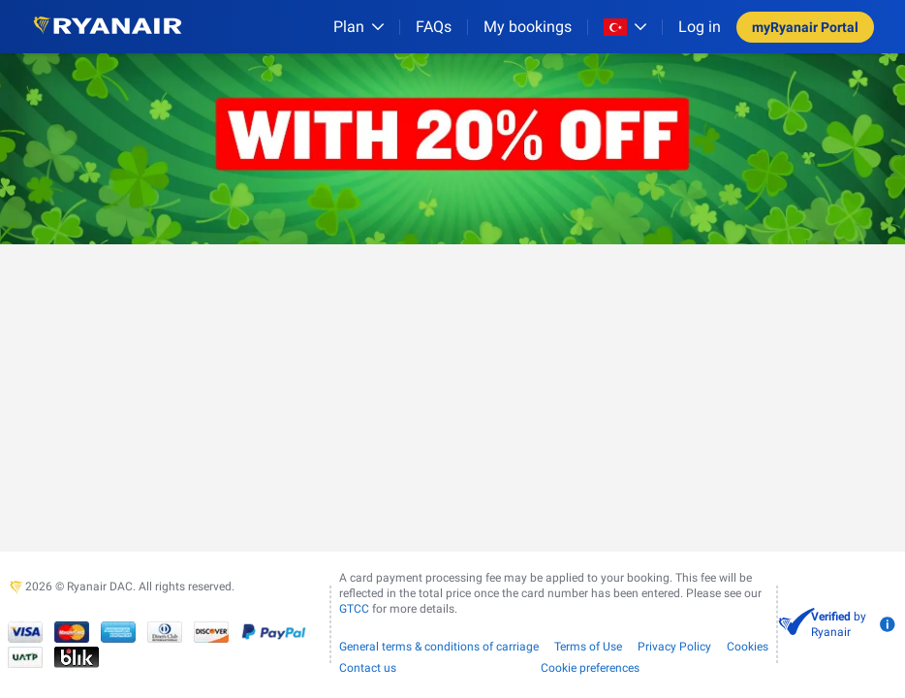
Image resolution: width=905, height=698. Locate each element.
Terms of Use (588, 646)
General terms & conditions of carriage (439, 646)
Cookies (747, 646)
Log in (699, 26)
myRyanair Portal (805, 27)
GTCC (354, 609)
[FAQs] (433, 26)
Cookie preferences (590, 668)
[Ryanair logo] (107, 27)
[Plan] (358, 26)
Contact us (367, 668)
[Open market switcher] (625, 27)
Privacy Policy (674, 646)
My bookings (528, 26)
